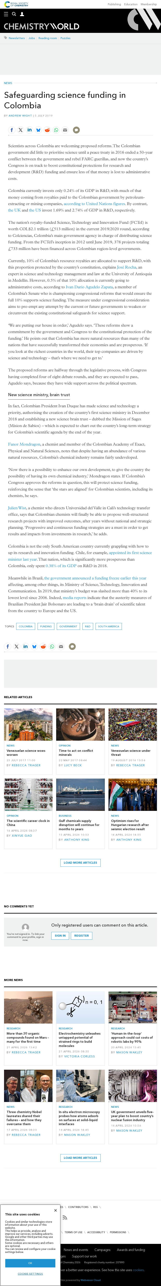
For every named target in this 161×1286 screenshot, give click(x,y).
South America (108, 626)
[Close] (55, 1210)
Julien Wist (17, 508)
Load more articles (80, 862)
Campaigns (102, 1250)
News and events (76, 1250)
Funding (46, 626)
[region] (30, 1245)
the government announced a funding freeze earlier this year (95, 578)
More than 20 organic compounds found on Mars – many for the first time (28, 1038)
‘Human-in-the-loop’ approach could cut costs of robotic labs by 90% (132, 1038)
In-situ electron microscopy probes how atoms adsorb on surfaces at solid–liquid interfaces (79, 1118)
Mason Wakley (129, 1052)
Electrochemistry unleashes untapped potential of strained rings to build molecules (79, 1040)
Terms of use (73, 1232)
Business (65, 815)
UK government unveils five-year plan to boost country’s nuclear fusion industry (132, 1116)
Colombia (26, 626)
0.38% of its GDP (61, 565)
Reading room (48, 38)
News (8, 83)
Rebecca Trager (26, 765)
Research (13, 1028)
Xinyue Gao (22, 835)
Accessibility (96, 1232)
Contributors (78, 1207)
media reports (74, 597)
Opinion (65, 745)
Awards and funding (131, 1250)
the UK (14, 210)
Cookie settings (30, 1273)
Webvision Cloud (91, 1280)
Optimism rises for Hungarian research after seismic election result (130, 825)
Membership (149, 4)
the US (35, 210)
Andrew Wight (20, 115)
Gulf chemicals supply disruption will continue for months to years (79, 825)
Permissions (118, 1232)
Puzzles (66, 38)
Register (81, 935)
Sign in (60, 935)
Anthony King (76, 839)
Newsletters (17, 38)
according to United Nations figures (94, 203)
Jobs (31, 38)
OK (30, 1263)
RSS (95, 1207)
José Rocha (126, 267)
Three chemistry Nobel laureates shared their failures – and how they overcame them (24, 1118)
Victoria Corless (79, 1056)
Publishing (114, 4)
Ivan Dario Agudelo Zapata (89, 287)
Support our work (84, 1256)
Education (131, 4)
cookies (138, 1270)
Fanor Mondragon (24, 444)
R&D (87, 626)
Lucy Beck (73, 765)
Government (68, 626)
